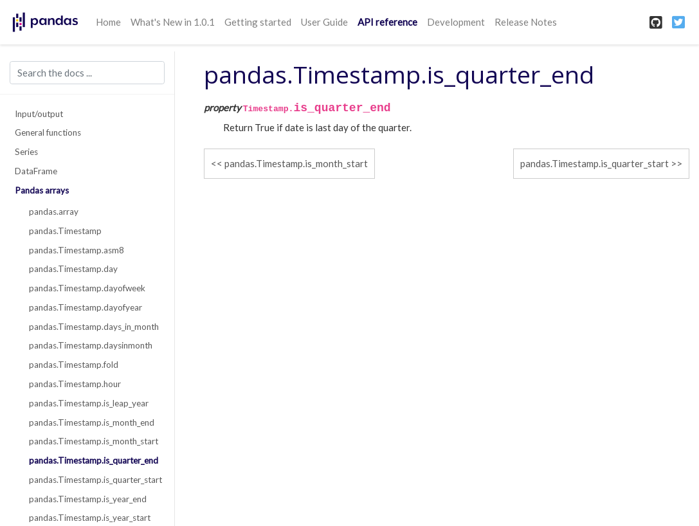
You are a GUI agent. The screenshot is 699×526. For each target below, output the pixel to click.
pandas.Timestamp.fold (73, 364)
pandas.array (53, 211)
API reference (387, 22)
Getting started (257, 22)
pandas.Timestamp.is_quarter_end (93, 460)
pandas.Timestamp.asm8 (76, 250)
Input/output (39, 114)
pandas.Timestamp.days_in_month (94, 327)
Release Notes (526, 22)
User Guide (324, 22)
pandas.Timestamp (65, 231)
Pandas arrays (42, 190)
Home (108, 22)
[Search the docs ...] (87, 72)
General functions (48, 132)
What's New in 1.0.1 (173, 22)
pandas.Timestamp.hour (75, 384)
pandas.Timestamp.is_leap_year (89, 403)
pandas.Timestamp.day (73, 269)
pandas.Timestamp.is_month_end (91, 422)
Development (456, 22)
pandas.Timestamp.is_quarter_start (94, 480)
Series (26, 152)
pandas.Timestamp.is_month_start (93, 441)
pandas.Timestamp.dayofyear (85, 307)
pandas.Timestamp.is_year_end (88, 499)
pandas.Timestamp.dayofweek (87, 288)
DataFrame (36, 171)
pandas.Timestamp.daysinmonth (90, 345)
